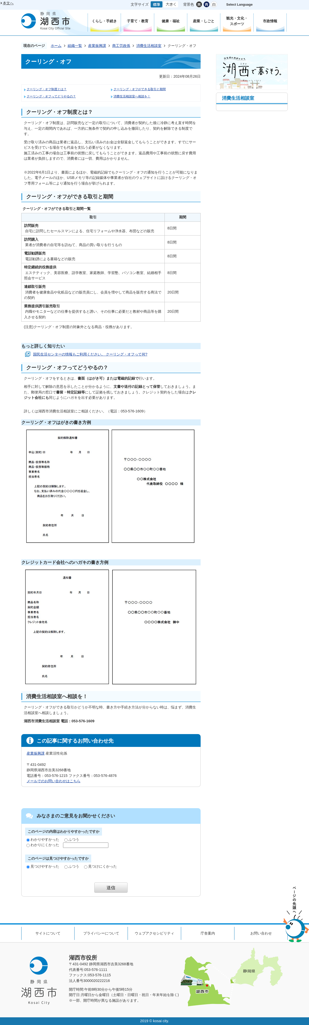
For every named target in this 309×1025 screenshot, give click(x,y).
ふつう (71, 839)
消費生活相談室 (148, 46)
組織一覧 (75, 46)
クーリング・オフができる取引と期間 (140, 89)
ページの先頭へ (296, 914)
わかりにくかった (42, 845)
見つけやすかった (42, 866)
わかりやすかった (42, 839)
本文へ (8, 3)
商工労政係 (121, 46)
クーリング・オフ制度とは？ (47, 89)
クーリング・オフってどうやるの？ (51, 96)
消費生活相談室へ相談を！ (132, 96)
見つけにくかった (100, 866)
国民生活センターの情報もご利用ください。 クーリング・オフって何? (90, 354)
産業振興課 (97, 46)
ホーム (56, 46)
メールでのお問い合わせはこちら (53, 781)
